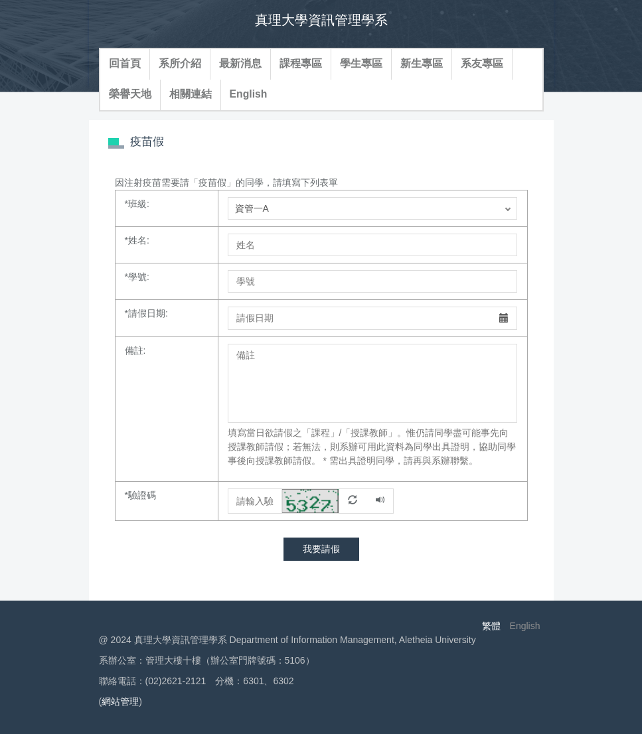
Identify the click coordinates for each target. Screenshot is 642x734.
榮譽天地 (130, 94)
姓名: (137, 240)
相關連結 (190, 94)
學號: (137, 276)
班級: (137, 203)
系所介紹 (180, 63)
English (249, 94)
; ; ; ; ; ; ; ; (372, 208)
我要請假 (321, 549)
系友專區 (482, 63)
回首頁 (125, 63)
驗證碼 (140, 495)
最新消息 (240, 63)
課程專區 (301, 63)
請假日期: (146, 313)
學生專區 (361, 63)
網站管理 (120, 701)
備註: (135, 350)
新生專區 (421, 63)
